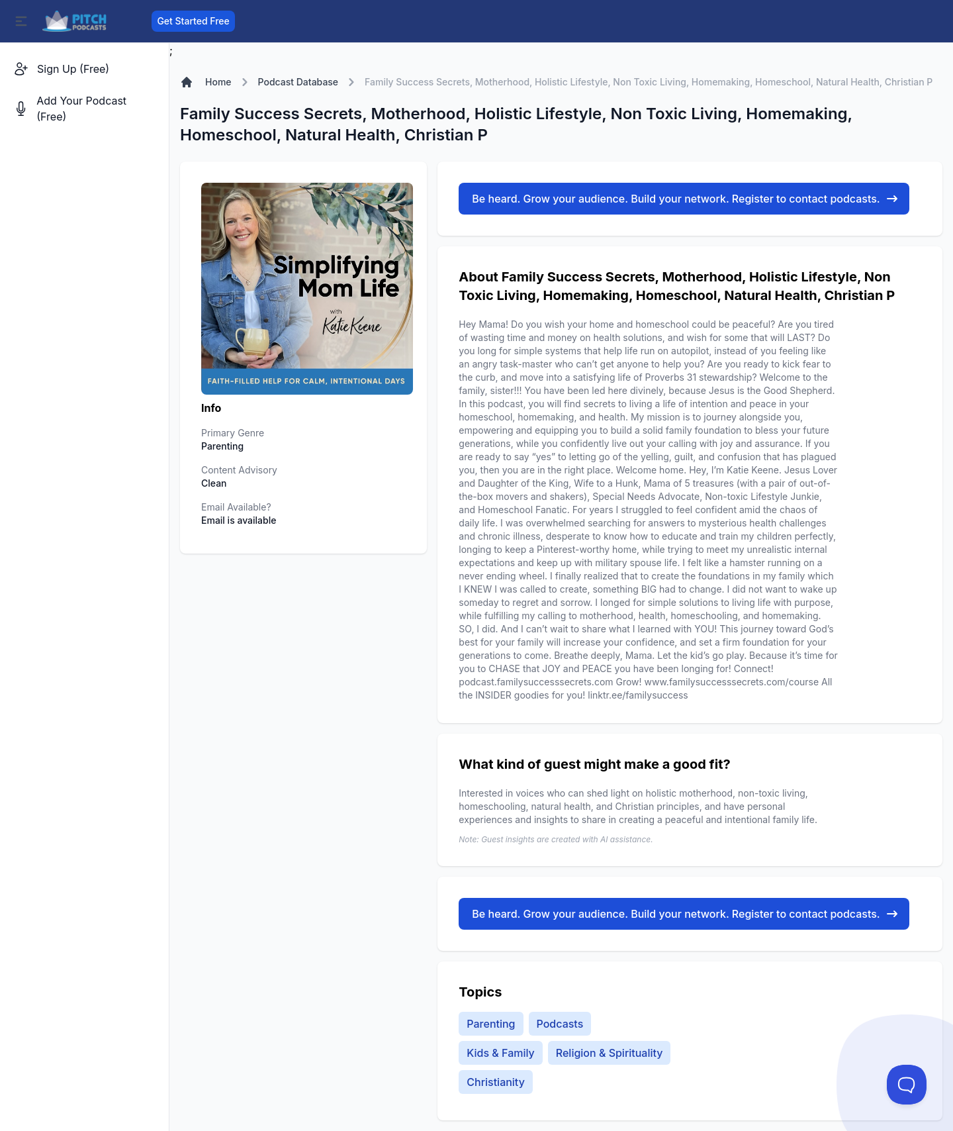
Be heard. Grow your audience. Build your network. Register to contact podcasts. (685, 198)
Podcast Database (298, 81)
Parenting (491, 1023)
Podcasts (560, 1023)
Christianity (496, 1082)
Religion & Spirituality (609, 1052)
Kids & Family (500, 1052)
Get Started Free (193, 20)
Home (218, 81)
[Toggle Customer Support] (907, 1085)
